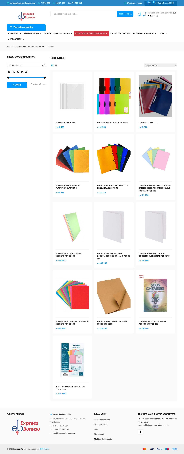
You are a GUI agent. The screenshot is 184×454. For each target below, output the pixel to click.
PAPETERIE (14, 33)
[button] (165, 3)
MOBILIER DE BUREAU (144, 33)
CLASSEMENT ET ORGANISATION (30, 46)
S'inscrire (131, 3)
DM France (44, 449)
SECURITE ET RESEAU (120, 33)
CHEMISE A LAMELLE (148, 123)
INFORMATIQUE (33, 33)
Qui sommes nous (102, 420)
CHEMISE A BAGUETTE (65, 123)
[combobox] (26, 64)
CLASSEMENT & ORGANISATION (91, 33)
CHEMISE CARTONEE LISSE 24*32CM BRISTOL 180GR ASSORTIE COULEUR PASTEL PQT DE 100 (155, 188)
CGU (96, 429)
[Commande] (160, 65)
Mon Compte (99, 434)
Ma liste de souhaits (103, 439)
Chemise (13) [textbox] (25, 65)
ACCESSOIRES (16, 39)
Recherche (125, 14)
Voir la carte (55, 422)
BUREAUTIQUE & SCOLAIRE (59, 33)
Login (140, 3)
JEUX (163, 33)
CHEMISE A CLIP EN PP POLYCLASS (112, 123)
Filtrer (17, 85)
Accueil (10, 46)
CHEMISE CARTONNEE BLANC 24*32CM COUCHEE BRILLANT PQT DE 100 (113, 256)
